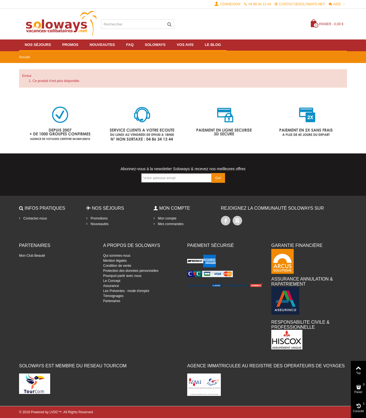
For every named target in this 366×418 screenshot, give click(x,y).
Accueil (24, 57)
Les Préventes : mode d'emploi (126, 291)
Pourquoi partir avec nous (122, 276)
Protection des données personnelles (130, 271)
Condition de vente (117, 266)
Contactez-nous (34, 218)
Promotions (99, 218)
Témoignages (113, 296)
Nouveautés (99, 224)
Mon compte (166, 218)
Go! (218, 178)
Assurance (111, 286)
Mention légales (115, 261)
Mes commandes (170, 224)
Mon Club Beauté (32, 256)
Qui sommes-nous (116, 256)
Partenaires (111, 301)
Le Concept (111, 281)
